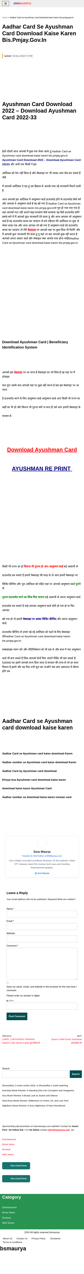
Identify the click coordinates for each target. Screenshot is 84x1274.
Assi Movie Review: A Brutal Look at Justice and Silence (31, 1111)
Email (10, 931)
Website (11, 943)
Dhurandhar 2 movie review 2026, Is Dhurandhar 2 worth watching (36, 1101)
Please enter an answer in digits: (23, 1007)
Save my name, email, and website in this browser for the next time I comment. (42, 1000)
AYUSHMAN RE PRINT (42, 472)
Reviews (6, 1166)
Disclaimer (57, 1267)
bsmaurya (54, 1261)
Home (5, 17)
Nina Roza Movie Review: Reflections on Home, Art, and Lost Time (36, 1117)
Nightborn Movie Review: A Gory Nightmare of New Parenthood (35, 1122)
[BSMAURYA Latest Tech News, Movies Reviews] (22, 3)
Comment (12, 955)
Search (6, 1084)
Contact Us (22, 1267)
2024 (27, 1261)
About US (8, 1267)
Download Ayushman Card (42, 452)
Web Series (8, 1171)
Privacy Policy (40, 1267)
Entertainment (9, 1156)
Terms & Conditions (13, 1271)
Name (10, 918)
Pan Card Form (16, 1183)
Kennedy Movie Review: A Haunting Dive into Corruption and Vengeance (39, 1106)
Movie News (8, 1161)
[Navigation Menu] (5, 3)
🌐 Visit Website (42, 879)
